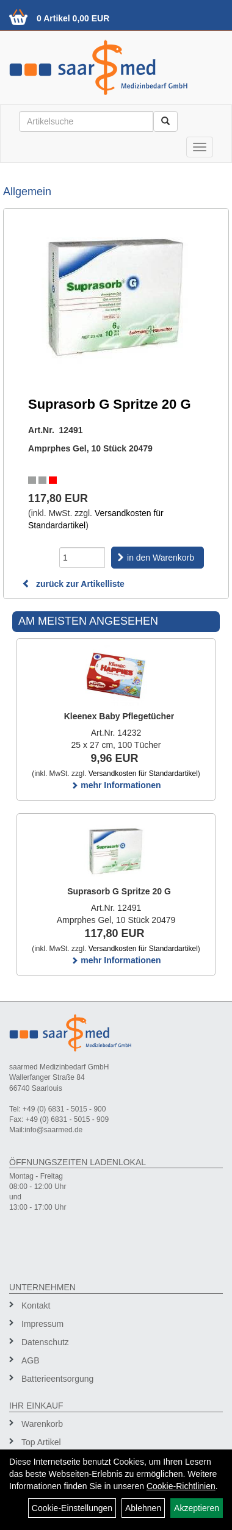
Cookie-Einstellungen (72, 1508)
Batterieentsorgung (57, 1379)
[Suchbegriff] (86, 121)
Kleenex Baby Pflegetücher (119, 716)
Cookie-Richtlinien (181, 1486)
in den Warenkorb (160, 557)
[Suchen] (165, 121)
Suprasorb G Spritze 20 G (119, 891)
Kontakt (35, 1305)
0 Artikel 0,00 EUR (73, 18)
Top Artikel (41, 1442)
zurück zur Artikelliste (73, 584)
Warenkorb (42, 1424)
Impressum (42, 1324)
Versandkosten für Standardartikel (143, 773)
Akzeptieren (196, 1508)
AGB (30, 1360)
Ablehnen (143, 1508)
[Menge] (82, 557)
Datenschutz (45, 1342)
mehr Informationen (116, 785)
